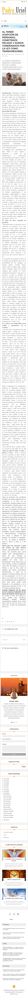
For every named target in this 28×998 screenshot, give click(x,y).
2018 (5, 780)
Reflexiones (6, 837)
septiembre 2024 (7, 811)
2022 (5, 789)
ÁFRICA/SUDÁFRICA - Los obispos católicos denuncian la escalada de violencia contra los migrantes (13, 948)
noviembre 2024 (7, 815)
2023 (5, 791)
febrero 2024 (6, 797)
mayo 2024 (6, 803)
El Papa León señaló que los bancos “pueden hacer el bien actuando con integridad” (13, 979)
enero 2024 (6, 795)
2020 (5, 785)
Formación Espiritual (8, 832)
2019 (5, 783)
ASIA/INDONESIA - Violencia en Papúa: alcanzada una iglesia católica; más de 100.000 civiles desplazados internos (14, 959)
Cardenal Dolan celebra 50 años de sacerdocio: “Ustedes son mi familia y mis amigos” (14, 970)
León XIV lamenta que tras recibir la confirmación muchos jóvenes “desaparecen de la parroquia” (14, 975)
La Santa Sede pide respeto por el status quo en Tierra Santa (14, 929)
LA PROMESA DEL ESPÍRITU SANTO (14, 898)
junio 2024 (6, 805)
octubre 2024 (6, 813)
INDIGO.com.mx (14, 994)
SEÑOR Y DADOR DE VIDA (14, 879)
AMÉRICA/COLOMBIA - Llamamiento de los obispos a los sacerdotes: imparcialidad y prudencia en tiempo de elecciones (13, 954)
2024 (5, 793)
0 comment (5, 56)
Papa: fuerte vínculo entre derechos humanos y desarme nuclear (14, 933)
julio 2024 (5, 807)
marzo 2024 (6, 799)
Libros (5, 835)
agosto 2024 (6, 809)
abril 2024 (5, 801)
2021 (5, 787)
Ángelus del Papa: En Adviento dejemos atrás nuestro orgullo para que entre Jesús (13, 938)
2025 (5, 820)
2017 (5, 778)
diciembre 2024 (7, 817)
